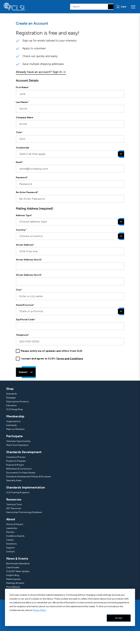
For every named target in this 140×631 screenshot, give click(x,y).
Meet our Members (15, 429)
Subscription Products (17, 401)
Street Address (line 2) (29, 260)
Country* (21, 230)
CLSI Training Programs (18, 492)
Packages (11, 397)
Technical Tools (14, 504)
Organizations (13, 421)
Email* (19, 162)
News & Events (17, 558)
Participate (14, 436)
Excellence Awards (15, 536)
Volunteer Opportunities (18, 441)
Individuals (11, 425)
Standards (11, 393)
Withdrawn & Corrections (19, 468)
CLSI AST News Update (17, 571)
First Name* (22, 87)
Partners (10, 532)
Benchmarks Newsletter (18, 563)
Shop (10, 389)
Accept (118, 618)
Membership (15, 416)
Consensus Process (16, 457)
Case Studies (12, 567)
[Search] (111, 6)
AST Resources (13, 508)
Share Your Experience (17, 445)
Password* (22, 177)
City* (19, 290)
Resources (13, 499)
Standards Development (24, 452)
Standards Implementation (25, 487)
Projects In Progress (16, 461)
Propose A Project (15, 465)
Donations (11, 543)
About (10, 519)
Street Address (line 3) (29, 275)
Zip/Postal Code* (25, 319)
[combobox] (70, 154)
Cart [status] (123, 6)
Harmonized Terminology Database (24, 512)
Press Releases (13, 587)
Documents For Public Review (20, 472)
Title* (19, 132)
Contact (10, 551)
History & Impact (14, 524)
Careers (10, 540)
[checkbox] (18, 351)
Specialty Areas (14, 480)
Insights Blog (12, 575)
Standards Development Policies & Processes (28, 476)
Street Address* (25, 245)
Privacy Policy (39, 610)
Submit (26, 372)
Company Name (24, 117)
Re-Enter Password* (27, 192)
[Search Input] (92, 7)
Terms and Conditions (69, 358)
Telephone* (22, 335)
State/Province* (25, 305)
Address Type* (24, 215)
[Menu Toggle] (133, 7)
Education (11, 405)
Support (10, 547)
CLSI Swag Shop (14, 409)
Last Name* (22, 102)
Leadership (11, 528)
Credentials (22, 148)
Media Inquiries (13, 579)
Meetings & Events (15, 583)
